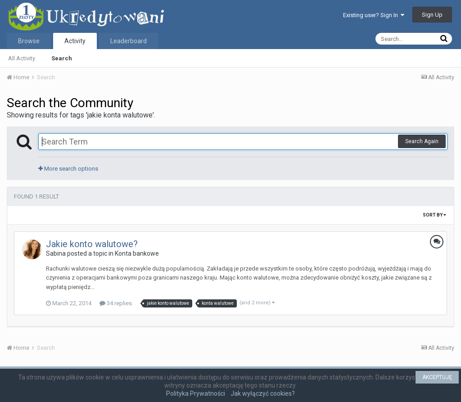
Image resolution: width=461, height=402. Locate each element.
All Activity (21, 58)
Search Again (421, 141)
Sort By (434, 214)
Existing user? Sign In (373, 15)
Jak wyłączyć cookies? (262, 393)
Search (61, 58)
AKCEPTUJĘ (437, 377)
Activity (75, 41)
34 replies (115, 303)
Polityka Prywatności (195, 393)
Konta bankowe (137, 253)
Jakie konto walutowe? (92, 244)
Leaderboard (128, 41)
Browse (29, 41)
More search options (68, 168)
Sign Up (432, 14)
